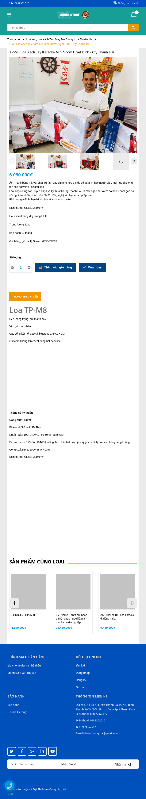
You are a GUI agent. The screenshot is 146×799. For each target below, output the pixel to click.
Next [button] (134, 161)
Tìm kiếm (81, 665)
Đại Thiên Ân (41, 789)
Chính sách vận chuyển (21, 672)
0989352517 (22, 3)
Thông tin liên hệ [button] (92, 696)
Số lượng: (15, 257)
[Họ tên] (32, 764)
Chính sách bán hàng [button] (26, 657)
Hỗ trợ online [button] (89, 657)
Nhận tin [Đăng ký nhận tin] (123, 764)
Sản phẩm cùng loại (37, 561)
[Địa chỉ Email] (82, 764)
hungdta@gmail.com (105, 733)
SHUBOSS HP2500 (23, 615)
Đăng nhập (83, 672)
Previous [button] (12, 161)
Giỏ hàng (81, 687)
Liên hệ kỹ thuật (17, 712)
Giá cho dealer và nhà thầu (24, 665)
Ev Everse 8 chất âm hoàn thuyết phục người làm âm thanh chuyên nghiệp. (71, 618)
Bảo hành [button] (16, 696)
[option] (25, 162)
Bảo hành (13, 705)
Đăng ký (81, 680)
